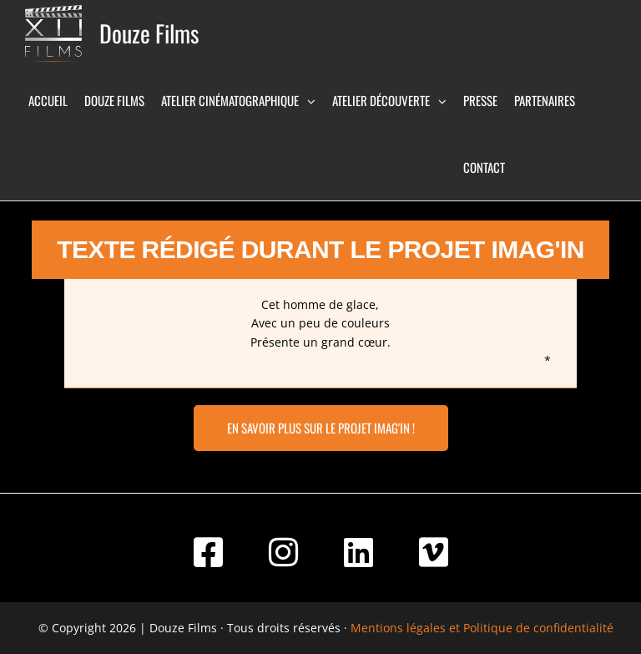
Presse (480, 100)
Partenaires (544, 100)
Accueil (48, 100)
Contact (484, 167)
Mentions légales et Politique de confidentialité (482, 628)
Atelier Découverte (381, 100)
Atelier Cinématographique (230, 100)
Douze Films (149, 33)
